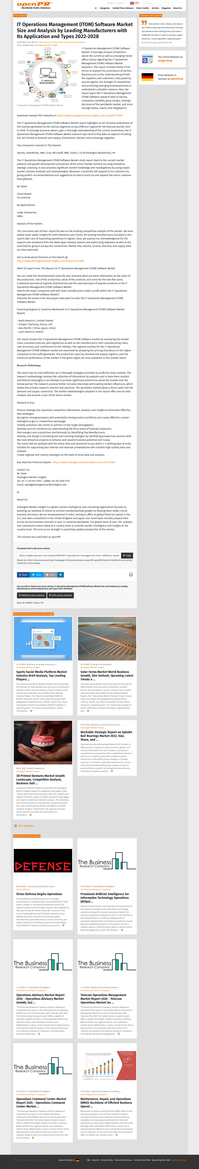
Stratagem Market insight (46, 45)
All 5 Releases (23, 825)
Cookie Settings (179, 1160)
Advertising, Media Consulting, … (106, 1091)
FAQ (88, 1160)
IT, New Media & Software (103, 886)
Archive (155, 8)
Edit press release (60, 595)
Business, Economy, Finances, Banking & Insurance (63, 42)
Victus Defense (23, 889)
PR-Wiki (110, 3)
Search (175, 3)
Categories (105, 8)
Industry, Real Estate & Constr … (41, 886)
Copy (127, 555)
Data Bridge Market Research (94, 1094)
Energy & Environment (101, 664)
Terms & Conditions (123, 1160)
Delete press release (31, 595)
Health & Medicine (36, 768)
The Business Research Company (95, 889)
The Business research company (30, 990)
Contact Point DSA (142, 1160)
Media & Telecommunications (104, 987)
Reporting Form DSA (161, 1160)
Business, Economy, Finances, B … (42, 664)
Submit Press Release (123, 8)
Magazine (166, 8)
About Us (177, 8)
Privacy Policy (107, 1160)
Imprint (120, 3)
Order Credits (142, 8)
